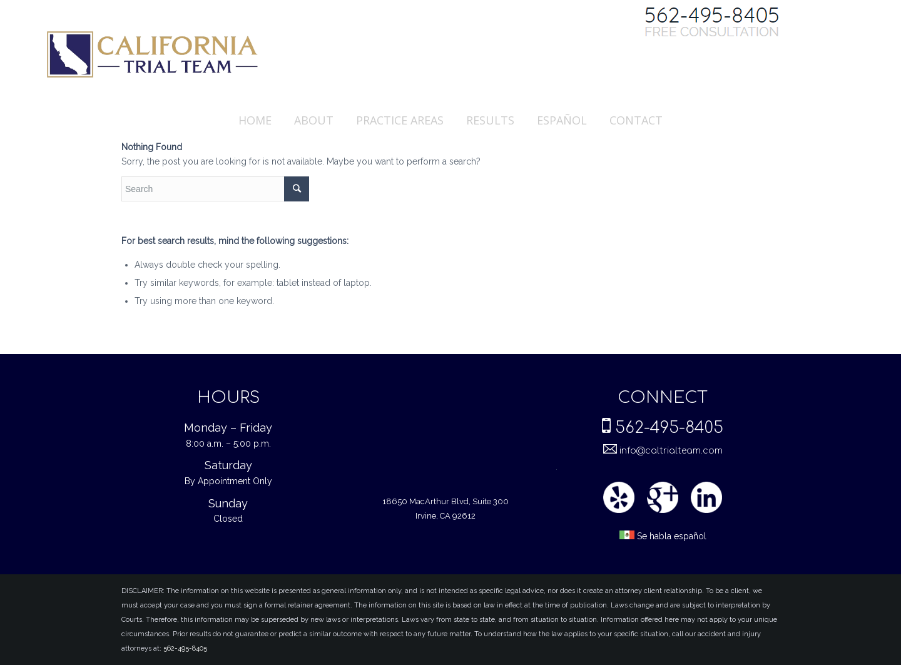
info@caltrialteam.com (670, 450)
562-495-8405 (669, 428)
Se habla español (662, 536)
